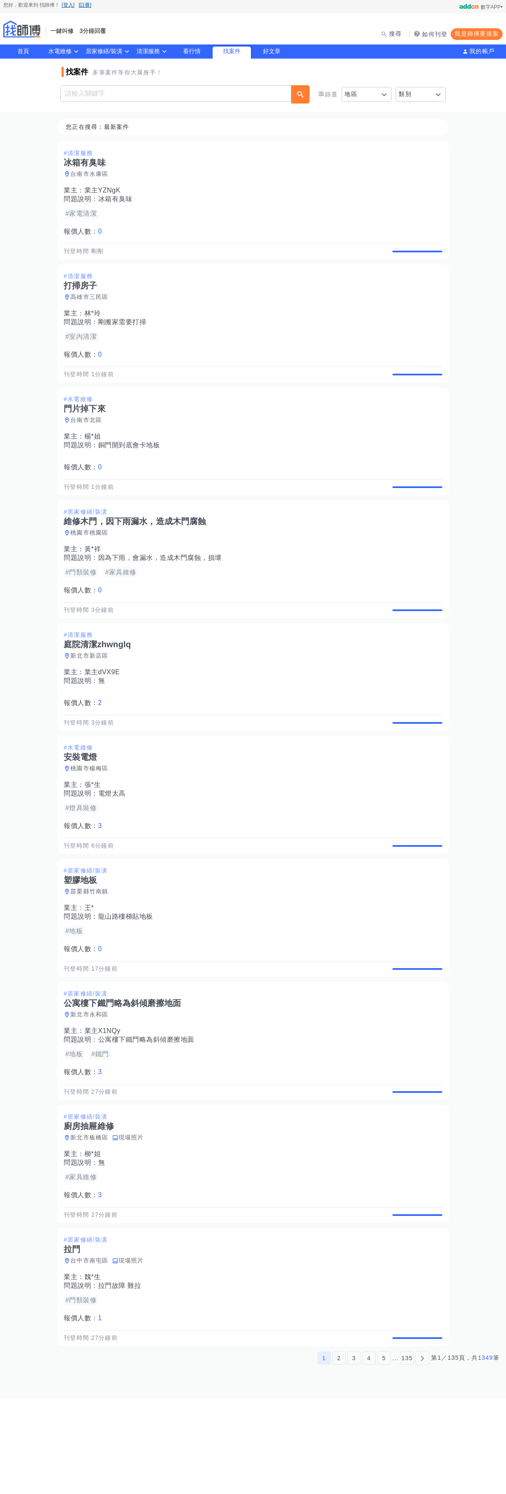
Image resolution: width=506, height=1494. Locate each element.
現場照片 (133, 1214)
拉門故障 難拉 (122, 1372)
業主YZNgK (105, 190)
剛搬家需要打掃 (125, 331)
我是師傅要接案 (476, 33)
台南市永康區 (92, 174)
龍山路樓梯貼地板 (128, 974)
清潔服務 (148, 51)
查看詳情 (415, 256)
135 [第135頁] (407, 1453)
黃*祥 (95, 578)
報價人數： (85, 231)
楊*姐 (95, 455)
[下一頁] (422, 1454)
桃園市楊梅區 (92, 816)
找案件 (232, 51)
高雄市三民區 (92, 306)
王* (92, 965)
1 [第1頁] (324, 1453)
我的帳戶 (482, 51)
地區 (351, 94)
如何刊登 (434, 34)
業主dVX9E (104, 710)
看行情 (192, 51)
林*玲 (95, 323)
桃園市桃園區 (92, 561)
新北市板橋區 (92, 1214)
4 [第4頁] (369, 1453)
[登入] (68, 5)
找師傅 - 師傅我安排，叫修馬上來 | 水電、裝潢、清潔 (22, 29)
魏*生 (95, 1363)
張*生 (95, 832)
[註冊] (85, 5)
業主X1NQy (105, 1098)
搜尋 (395, 33)
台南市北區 (88, 439)
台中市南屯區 (92, 1347)
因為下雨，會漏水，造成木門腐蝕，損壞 (162, 586)
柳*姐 (95, 1230)
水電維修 (60, 51)
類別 (405, 94)
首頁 (23, 51)
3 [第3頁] (354, 1453)
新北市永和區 (92, 1081)
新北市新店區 (92, 694)
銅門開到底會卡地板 (132, 464)
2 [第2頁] (339, 1453)
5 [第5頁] (384, 1453)
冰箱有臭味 (118, 199)
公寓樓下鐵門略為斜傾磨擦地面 (149, 1106)
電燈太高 (114, 841)
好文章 (271, 51)
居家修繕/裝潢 (104, 51)
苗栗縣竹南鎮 (92, 949)
